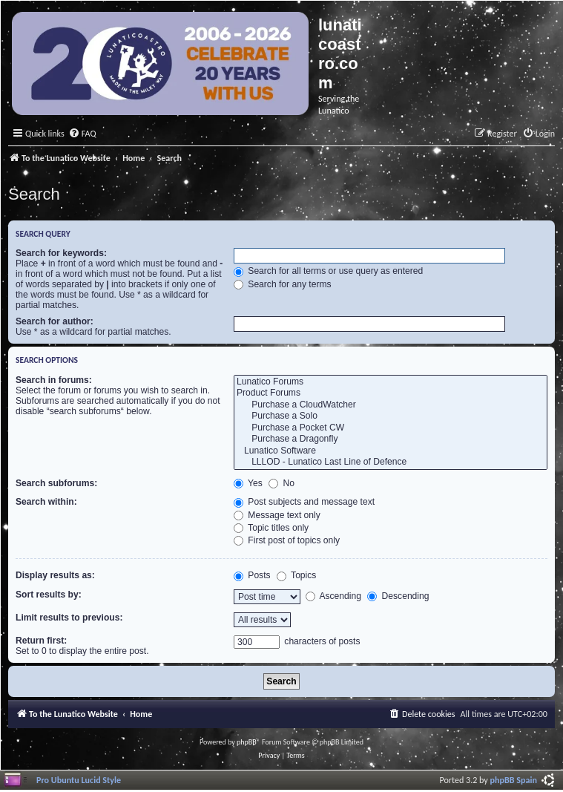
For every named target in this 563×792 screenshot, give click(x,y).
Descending (398, 596)
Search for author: (54, 321)
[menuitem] (82, 134)
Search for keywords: (61, 253)
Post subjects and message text (304, 502)
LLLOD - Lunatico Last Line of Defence (390, 462)
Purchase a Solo (390, 416)
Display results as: (55, 575)
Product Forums (390, 393)
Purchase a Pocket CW (390, 428)
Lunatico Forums (390, 382)
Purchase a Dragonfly (390, 439)
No (281, 483)
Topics (296, 575)
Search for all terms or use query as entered (328, 271)
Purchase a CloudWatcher (390, 405)
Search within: (46, 502)
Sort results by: (49, 594)
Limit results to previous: (69, 617)
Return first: (41, 640)
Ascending (333, 596)
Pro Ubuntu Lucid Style (78, 779)
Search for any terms (283, 284)
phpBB (247, 742)
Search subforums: (56, 483)
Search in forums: (54, 380)
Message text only (277, 515)
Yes (248, 483)
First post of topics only (287, 540)
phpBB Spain (513, 779)
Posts (252, 575)
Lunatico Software (390, 451)
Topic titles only (271, 528)
